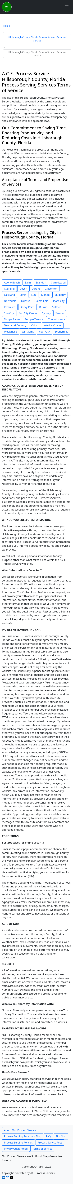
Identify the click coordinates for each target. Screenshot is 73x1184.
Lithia (23, 295)
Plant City (58, 301)
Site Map (61, 1136)
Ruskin (43, 307)
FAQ (48, 1136)
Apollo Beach (12, 282)
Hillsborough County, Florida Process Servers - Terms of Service (37, 39)
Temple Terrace (34, 319)
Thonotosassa (56, 319)
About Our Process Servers (20, 1130)
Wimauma (28, 331)
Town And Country (15, 325)
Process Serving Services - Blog (22, 1136)
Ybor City (44, 331)
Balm (28, 282)
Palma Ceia (41, 301)
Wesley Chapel (52, 325)
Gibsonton (51, 288)
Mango (45, 295)
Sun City (9, 313)
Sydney (46, 313)
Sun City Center (28, 313)
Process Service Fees (50, 1142)
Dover (23, 288)
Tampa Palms (12, 319)
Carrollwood (58, 282)
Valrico (35, 325)
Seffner (56, 307)
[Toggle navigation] (66, 7)
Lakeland (9, 295)
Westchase (10, 331)
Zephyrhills (61, 331)
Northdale (10, 301)
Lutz (33, 295)
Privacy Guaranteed (16, 1148)
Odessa (25, 301)
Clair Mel (9, 288)
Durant (36, 288)
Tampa (59, 313)
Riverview (9, 307)
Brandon (41, 282)
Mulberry (60, 295)
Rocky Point (27, 307)
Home (6, 25)
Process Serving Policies (18, 1142)
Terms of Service (42, 1148)
